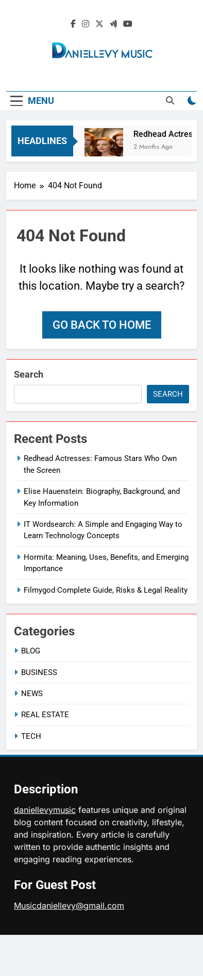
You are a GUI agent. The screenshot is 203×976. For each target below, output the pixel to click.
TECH (31, 736)
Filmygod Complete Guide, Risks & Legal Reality (106, 590)
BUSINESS (39, 672)
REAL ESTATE (45, 714)
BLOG (30, 650)
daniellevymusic (45, 810)
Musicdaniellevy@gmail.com (69, 905)
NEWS (32, 693)
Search (28, 374)
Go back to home (102, 324)
